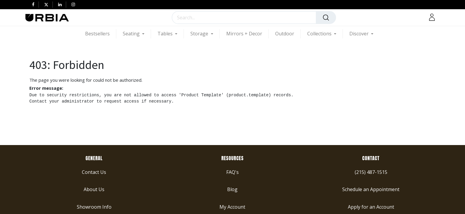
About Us (94, 189)
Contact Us (94, 172)
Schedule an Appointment (370, 189)
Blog (232, 189)
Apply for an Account (371, 206)
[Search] (326, 17)
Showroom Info (94, 206)
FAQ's (232, 172)
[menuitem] (100, 33)
